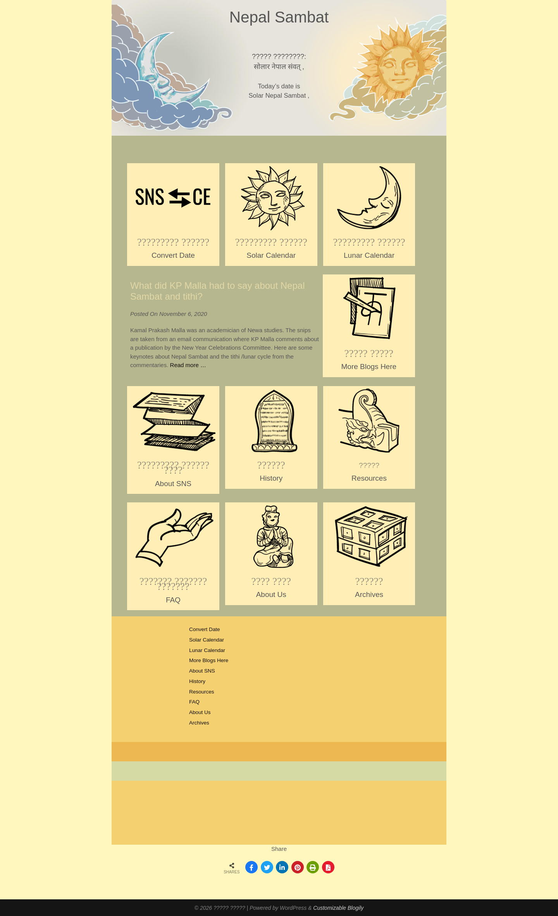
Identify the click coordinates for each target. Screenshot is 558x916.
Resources (201, 692)
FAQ (194, 702)
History (197, 681)
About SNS (202, 671)
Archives (199, 723)
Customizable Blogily (338, 908)
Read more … (188, 365)
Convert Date (204, 629)
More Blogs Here (208, 660)
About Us (200, 712)
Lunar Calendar (207, 650)
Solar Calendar (206, 640)
